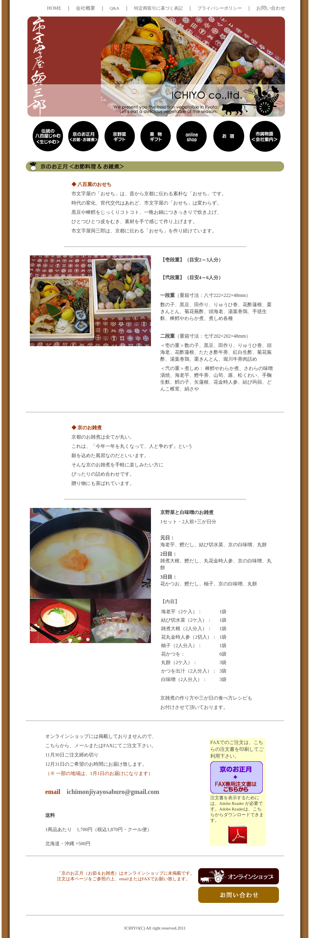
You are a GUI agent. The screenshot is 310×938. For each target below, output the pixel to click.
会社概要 (85, 8)
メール (81, 745)
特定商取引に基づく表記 (158, 8)
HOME (54, 8)
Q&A (114, 8)
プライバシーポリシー (219, 8)
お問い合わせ (270, 8)
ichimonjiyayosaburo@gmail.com (113, 791)
